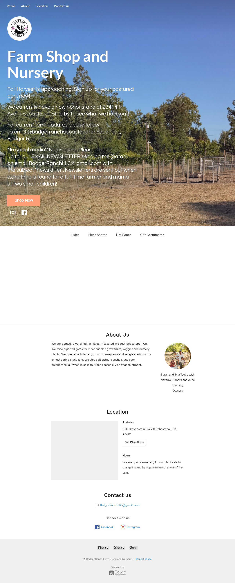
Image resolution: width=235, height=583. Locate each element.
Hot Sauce (123, 235)
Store (11, 6)
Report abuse (144, 559)
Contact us (61, 6)
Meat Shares (97, 235)
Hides (75, 235)
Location (42, 6)
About (25, 6)
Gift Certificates (152, 235)
